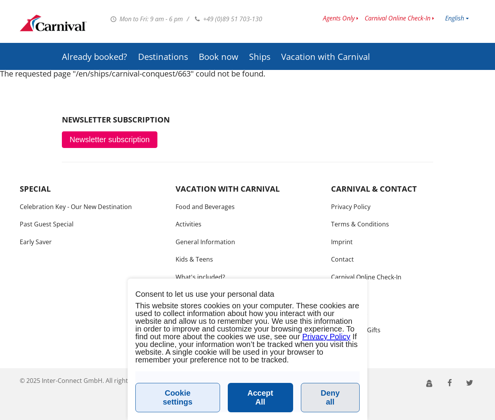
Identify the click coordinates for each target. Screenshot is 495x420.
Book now (218, 56)
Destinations (163, 56)
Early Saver (36, 242)
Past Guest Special (46, 224)
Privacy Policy (350, 206)
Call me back (349, 312)
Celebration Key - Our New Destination (76, 206)
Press (339, 295)
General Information (205, 242)
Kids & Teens (194, 259)
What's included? (200, 277)
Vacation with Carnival (325, 56)
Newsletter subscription (110, 139)
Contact (342, 259)
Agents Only (339, 18)
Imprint (342, 242)
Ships (259, 56)
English (454, 18)
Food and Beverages (205, 206)
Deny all (330, 397)
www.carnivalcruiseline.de (53, 23)
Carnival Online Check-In (397, 18)
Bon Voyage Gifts (356, 330)
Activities (188, 224)
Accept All (260, 397)
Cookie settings (178, 397)
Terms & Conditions (360, 224)
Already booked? (94, 56)
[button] (429, 382)
